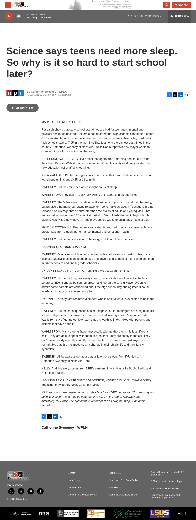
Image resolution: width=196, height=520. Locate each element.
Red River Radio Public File (165, 488)
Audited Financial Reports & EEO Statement (167, 473)
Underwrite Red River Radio (123, 480)
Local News (73, 480)
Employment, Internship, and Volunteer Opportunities (165, 496)
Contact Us (115, 473)
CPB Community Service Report (167, 481)
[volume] (18, 16)
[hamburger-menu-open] (8, 5)
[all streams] (179, 16)
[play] (8, 16)
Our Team (114, 487)
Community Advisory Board (123, 495)
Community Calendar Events (82, 495)
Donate (183, 5)
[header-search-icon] (166, 5)
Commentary (74, 487)
